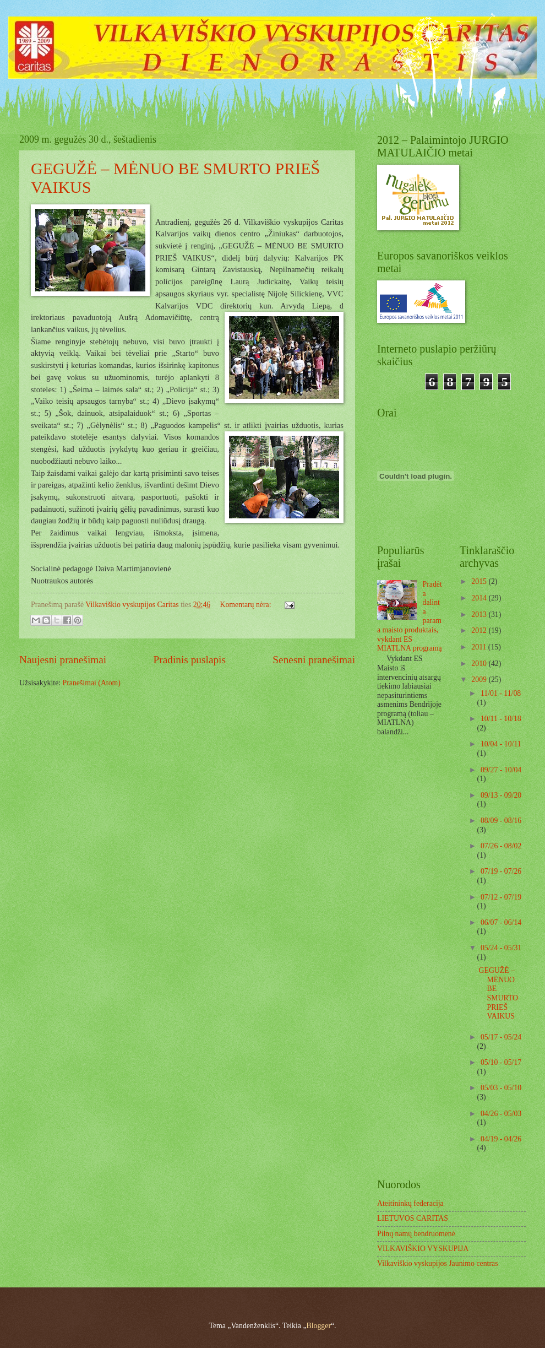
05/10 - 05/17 (501, 1062)
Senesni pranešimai (313, 659)
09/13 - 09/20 (501, 795)
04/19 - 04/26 (501, 1139)
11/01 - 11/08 (501, 693)
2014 (479, 598)
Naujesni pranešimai (62, 659)
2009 (479, 679)
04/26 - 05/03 (501, 1113)
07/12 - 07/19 (501, 897)
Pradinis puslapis (190, 659)
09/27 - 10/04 (501, 770)
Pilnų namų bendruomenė (416, 1234)
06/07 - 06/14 (501, 922)
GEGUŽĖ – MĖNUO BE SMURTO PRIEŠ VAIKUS (497, 993)
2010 (479, 663)
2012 (479, 630)
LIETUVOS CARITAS (412, 1218)
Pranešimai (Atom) (92, 683)
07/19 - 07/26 (501, 871)
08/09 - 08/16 (501, 820)
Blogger (319, 1326)
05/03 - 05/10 (501, 1088)
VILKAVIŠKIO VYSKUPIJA (422, 1248)
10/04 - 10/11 (501, 744)
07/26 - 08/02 (501, 846)
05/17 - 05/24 (501, 1037)
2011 (479, 647)
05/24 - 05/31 (501, 948)
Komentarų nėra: (246, 604)
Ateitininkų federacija (410, 1203)
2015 (479, 581)
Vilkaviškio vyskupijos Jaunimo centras (437, 1263)
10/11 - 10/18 (501, 718)
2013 (479, 614)
